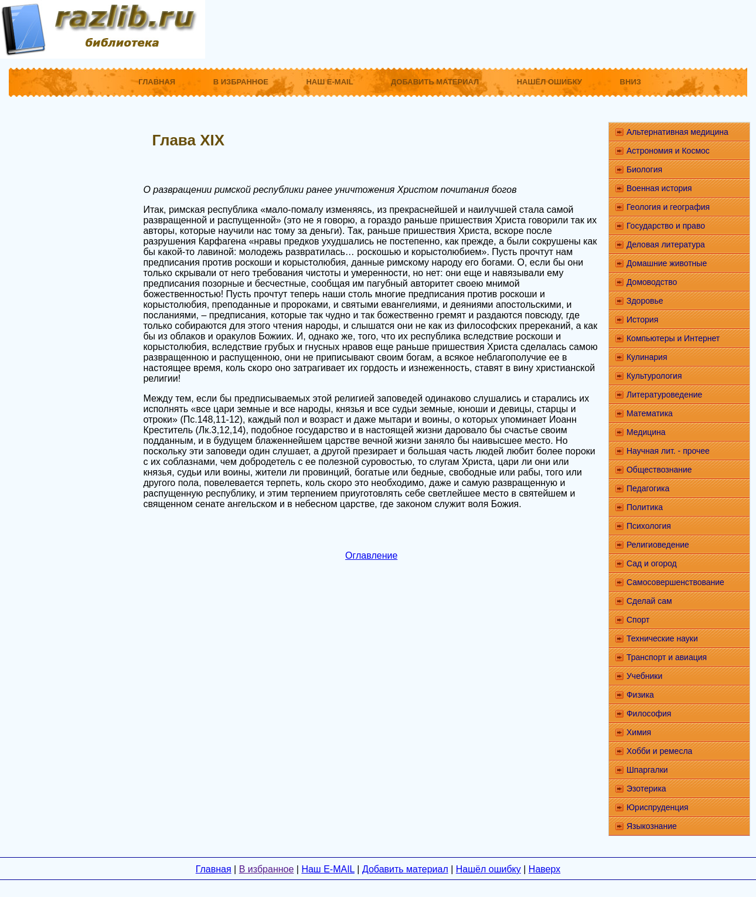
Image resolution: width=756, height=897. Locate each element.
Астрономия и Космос (668, 150)
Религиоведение (657, 544)
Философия (648, 713)
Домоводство (651, 282)
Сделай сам (649, 601)
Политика (644, 507)
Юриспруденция (657, 807)
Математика (649, 413)
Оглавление (371, 555)
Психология (648, 526)
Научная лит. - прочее (668, 451)
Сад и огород (651, 563)
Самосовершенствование (675, 582)
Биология (644, 169)
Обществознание (659, 469)
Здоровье (644, 300)
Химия (638, 732)
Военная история (659, 188)
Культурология (654, 375)
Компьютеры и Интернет (673, 338)
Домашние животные (666, 263)
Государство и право (665, 225)
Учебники (644, 676)
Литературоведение (664, 394)
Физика (640, 694)
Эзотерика (646, 788)
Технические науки (662, 638)
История (642, 319)
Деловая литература (665, 244)
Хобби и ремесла (659, 751)
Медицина (646, 432)
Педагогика (647, 488)
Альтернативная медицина (677, 132)
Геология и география (668, 207)
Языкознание (651, 826)
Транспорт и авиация (666, 657)
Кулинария (647, 357)
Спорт (637, 619)
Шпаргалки (647, 769)
